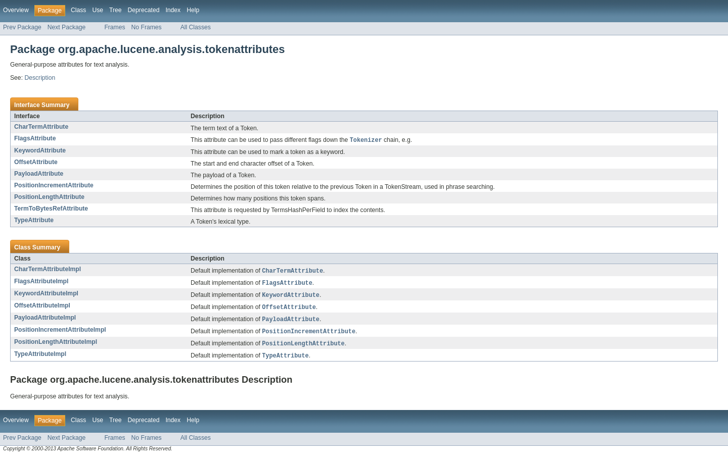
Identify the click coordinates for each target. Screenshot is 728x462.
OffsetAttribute (36, 162)
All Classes (195, 27)
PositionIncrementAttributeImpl (60, 332)
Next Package (67, 27)
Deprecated (144, 10)
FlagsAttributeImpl (41, 282)
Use (97, 10)
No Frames (146, 27)
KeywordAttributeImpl (46, 294)
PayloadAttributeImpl (45, 320)
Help (193, 10)
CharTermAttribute (41, 126)
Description (39, 77)
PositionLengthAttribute (49, 197)
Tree (115, 10)
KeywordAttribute (40, 151)
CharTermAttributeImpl (47, 269)
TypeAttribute (34, 220)
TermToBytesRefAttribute (51, 209)
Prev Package (22, 27)
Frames (114, 27)
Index (172, 10)
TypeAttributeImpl (40, 358)
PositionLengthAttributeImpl (55, 345)
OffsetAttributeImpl (42, 307)
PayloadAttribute (38, 174)
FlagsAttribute (35, 138)
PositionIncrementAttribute (54, 185)
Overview (16, 10)
